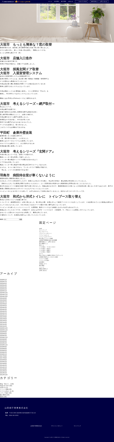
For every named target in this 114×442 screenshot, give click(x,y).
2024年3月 (3, 309)
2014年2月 (3, 365)
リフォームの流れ (44, 260)
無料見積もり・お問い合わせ (99, 1)
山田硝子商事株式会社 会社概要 (48, 240)
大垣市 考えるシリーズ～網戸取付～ (27, 104)
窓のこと (41, 245)
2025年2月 (3, 289)
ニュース (41, 267)
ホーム (50, 1)
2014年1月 (3, 367)
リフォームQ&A (43, 258)
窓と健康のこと (43, 243)
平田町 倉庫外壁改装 (16, 132)
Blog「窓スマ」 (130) (7, 384)
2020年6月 (3, 333)
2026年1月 (3, 279)
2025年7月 (3, 281)
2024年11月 (4, 294)
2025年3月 (3, 287)
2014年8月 (3, 363)
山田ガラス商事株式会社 (55, 437)
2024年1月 (3, 313)
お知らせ (70, 1)
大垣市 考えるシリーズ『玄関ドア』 (27, 151)
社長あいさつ (43, 263)
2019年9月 (3, 339)
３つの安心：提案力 (44, 250)
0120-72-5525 (82, 1)
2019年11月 (4, 337)
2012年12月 (4, 374)
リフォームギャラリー (45, 236)
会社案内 (56, 1)
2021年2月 (3, 326)
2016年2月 (3, 361)
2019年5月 (3, 341)
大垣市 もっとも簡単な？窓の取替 (26, 44)
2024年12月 (4, 292)
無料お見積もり (43, 268)
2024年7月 (3, 302)
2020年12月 (4, 328)
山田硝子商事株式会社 (16, 408)
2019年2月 (3, 343)
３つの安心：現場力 (44, 252)
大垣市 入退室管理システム (21, 73)
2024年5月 (3, 305)
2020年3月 (3, 335)
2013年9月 (3, 369)
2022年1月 (3, 315)
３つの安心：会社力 (44, 248)
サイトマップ (43, 230)
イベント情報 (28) (5, 389)
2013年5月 (3, 371)
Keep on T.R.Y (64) (6, 385)
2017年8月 (3, 358)
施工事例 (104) (4, 395)
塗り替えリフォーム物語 (46, 238)
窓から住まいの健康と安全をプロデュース (51, 255)
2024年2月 (3, 311)
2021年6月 (3, 319)
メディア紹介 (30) (5, 393)
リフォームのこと (44, 235)
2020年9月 (3, 332)
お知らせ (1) (4, 387)
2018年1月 (3, 354)
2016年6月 (3, 360)
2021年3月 (3, 324)
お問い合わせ (43, 270)
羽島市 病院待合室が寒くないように (27, 175)
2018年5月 (3, 350)
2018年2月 (3, 352)
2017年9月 (3, 356)
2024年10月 (4, 296)
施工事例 (63, 1)
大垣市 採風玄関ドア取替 (19, 69)
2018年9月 (3, 346)
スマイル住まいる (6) (7, 391)
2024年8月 (3, 300)
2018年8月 (3, 348)
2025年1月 (3, 291)
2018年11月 (4, 345)
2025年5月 (3, 283)
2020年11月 (4, 330)
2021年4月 (3, 322)
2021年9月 (3, 317)
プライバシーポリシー (45, 233)
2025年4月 (3, 285)
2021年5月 (3, 320)
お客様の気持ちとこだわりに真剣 (48, 257)
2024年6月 (3, 304)
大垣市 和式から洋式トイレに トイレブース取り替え (40, 196)
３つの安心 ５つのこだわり (47, 247)
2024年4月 (3, 307)
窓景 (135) (3, 396)
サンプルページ (43, 231)
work (40, 228)
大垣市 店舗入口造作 (16, 58)
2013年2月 (3, 373)
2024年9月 (3, 298)
